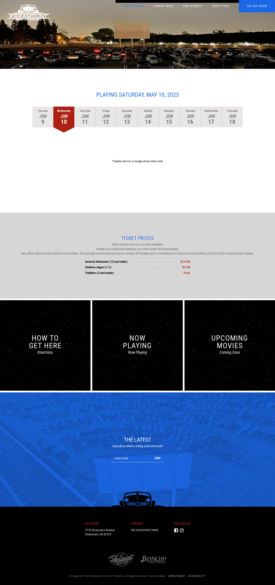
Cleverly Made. (157, 576)
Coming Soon (163, 6)
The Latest (137, 439)
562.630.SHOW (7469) (144, 530)
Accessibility (196, 576)
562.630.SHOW (257, 6)
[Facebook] (176, 530)
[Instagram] (182, 530)
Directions (220, 6)
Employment (193, 6)
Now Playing (134, 6)
